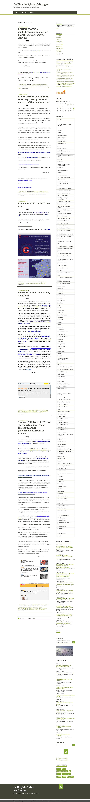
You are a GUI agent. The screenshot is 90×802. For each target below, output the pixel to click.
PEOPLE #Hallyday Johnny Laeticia (65, 367)
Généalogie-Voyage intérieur (64, 201)
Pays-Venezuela (61, 362)
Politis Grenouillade (37, 85)
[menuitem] (16, 12)
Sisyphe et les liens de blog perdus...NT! (65, 614)
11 (73, 107)
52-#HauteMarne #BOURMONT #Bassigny (64, 125)
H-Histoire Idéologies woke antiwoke (64, 207)
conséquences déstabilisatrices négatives (29, 354)
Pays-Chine (60, 307)
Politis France (30, 85)
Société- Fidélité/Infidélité (63, 424)
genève (64, 776)
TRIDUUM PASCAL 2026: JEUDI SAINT (64, 703)
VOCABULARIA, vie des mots (64, 501)
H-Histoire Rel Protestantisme (64, 213)
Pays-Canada (60, 303)
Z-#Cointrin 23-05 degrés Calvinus (65, 505)
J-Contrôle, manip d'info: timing (65, 241)
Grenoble (47, 229)
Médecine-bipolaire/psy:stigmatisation (64, 280)
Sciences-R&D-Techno (62, 414)
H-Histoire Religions (44, 604)
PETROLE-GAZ (61, 374)
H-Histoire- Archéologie (63, 223)
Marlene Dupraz (60, 590)
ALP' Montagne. (61, 132)
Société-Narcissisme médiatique (65, 449)
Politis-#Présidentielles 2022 (64, 402)
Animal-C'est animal (62, 135)
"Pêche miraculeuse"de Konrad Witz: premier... (64, 548)
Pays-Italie (60, 322)
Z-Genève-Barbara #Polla (63, 515)
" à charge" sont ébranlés (32, 157)
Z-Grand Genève (61, 531)
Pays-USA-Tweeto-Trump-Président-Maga (63, 359)
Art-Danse (60, 146)
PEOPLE (59, 364)
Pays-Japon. (60, 324)
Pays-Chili (60, 305)
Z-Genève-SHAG (61, 528)
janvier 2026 (59, 41)
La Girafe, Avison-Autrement (64, 76)
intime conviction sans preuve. (25, 180)
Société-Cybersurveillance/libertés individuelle (65, 435)
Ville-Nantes (60, 493)
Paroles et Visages (70, 81)
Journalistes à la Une (62, 263)
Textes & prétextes (67, 86)
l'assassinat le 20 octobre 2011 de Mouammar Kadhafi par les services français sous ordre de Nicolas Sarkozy (34, 349)
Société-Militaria (61, 446)
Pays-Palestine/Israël (62, 334)
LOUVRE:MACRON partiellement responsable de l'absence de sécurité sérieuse (33, 33)
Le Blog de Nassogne (66, 63)
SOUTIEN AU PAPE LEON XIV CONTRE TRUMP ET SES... (64, 665)
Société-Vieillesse (61, 458)
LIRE (59, 275)
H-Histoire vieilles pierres (63, 220)
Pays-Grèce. (60, 317)
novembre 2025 (59, 44)
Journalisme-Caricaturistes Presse (65, 248)
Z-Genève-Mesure (61, 520)
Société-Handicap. (62, 444)
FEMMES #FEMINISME (36, 604)
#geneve (58, 768)
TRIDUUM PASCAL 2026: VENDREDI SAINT (65, 695)
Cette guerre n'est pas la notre (63, 66)
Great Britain (59, 65)
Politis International (62, 388)
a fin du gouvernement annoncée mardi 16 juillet (38, 450)
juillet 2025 (58, 51)
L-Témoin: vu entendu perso (64, 272)
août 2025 (58, 50)
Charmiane (59, 606)
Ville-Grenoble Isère (62, 486)
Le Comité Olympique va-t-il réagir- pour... (65, 583)
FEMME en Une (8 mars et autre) (65, 193)
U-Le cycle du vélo (62, 470)
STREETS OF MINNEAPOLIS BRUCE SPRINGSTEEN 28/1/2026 (65, 566)
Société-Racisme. (61, 456)
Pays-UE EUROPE (61, 351)
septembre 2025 (59, 48)
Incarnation (66, 65)
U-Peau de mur (61, 476)
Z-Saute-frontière (61, 533)
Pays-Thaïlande (61, 348)
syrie (72, 776)
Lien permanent (21, 84)
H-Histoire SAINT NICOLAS (64, 218)
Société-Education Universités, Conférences (64, 438)
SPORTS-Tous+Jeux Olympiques (64, 463)
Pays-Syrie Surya (61, 344)
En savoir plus (64, 801)
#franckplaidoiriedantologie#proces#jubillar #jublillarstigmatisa (32, 194)
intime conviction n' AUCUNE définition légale (29, 164)
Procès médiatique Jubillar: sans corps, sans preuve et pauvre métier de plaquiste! (33, 99)
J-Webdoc (60, 243)
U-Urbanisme (61, 481)
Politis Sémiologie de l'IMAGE (64, 397)
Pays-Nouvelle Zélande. (63, 332)
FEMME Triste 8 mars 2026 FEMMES (63, 727)
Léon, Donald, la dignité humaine (63, 69)
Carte (58, 631)
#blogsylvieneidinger (62, 771)
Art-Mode (60, 159)
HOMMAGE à (60, 239)
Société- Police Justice (39, 282)
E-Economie (60, 186)
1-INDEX (59, 119)
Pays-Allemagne (61, 293)
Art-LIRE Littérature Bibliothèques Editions (65, 156)
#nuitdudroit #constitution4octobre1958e (36, 283)
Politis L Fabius (61, 391)
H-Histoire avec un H (36, 409)
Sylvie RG (58, 555)
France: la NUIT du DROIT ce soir (34, 205)
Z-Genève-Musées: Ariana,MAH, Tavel (65, 523)
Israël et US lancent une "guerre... (63, 734)
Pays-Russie (60, 339)
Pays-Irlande (60, 319)
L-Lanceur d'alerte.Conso (63, 265)
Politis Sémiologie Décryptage (36, 607)
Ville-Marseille (61, 491)
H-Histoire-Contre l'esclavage (64, 228)
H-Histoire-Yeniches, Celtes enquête (65, 234)
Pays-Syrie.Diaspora (62, 346)
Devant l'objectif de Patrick (66, 84)
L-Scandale (34, 191)
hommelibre (59, 622)
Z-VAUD (59, 536)
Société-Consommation (63, 432)
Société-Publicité (61, 453)
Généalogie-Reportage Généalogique (63, 198)
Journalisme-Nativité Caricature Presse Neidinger (65, 256)
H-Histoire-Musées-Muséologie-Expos (39, 84)
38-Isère (33, 282)
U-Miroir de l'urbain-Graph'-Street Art (65, 473)
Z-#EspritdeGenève (62, 508)
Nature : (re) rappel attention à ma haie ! (65, 75)
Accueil (17, 12)
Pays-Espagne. (61, 310)
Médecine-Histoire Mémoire (64, 283)
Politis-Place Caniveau (62, 404)
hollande (59, 776)
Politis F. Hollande (61, 379)
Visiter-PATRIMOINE (62, 498)
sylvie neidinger (60, 546)
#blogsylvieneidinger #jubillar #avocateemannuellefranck (36, 192)
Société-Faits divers (62, 441)
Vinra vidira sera (60, 81)
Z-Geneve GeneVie (62, 513)
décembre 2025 (59, 43)
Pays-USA (60, 356)
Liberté (58, 71)
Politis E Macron (61, 376)
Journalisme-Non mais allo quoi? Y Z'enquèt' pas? (65, 260)
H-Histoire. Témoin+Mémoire (64, 236)
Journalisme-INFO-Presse (63, 251)
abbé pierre (26, 609)
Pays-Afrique (60, 288)
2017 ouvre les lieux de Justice (40, 212)
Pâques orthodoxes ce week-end (65, 673)
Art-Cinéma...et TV (62, 143)
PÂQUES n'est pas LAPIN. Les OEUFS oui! (64, 680)
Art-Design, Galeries (62, 148)
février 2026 (59, 39)
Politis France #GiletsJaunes (64, 383)
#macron (59, 774)
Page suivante (31, 618)
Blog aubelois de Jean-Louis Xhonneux (64, 79)
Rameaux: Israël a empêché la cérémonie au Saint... (64, 711)
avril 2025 (28, 369)
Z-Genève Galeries (62, 510)
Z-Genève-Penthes (62, 526)
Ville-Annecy (60, 484)
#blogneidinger (42, 609)
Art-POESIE (60, 167)
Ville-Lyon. (60, 488)
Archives (24, 12)
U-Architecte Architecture (63, 468)
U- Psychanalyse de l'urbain (64, 466)
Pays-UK (59, 353)
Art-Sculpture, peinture (63, 170)
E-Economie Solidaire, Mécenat (64, 188)
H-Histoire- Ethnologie (63, 225)
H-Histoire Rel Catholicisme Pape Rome (65, 210)
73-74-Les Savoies (61, 128)
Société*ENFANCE (62, 416)
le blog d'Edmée (64, 74)
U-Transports (60, 479)
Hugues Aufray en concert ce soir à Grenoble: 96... (65, 719)
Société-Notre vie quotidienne (64, 451)
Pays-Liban (60, 327)
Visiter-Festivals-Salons (63, 496)
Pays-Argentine (61, 295)
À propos (31, 12)
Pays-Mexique (61, 329)
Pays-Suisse (60, 341)
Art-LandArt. (60, 153)
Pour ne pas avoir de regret (62, 78)
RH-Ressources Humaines (63, 406)
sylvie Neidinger (60, 564)
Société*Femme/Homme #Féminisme (25, 608)
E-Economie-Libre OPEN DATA (64, 190)
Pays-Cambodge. (61, 300)
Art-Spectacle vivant (62, 175)
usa (70, 771)
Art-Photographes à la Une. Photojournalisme (64, 165)
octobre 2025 (59, 46)
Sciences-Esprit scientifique (64, 411)
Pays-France (24, 85)
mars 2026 (58, 37)
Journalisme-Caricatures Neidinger (65, 246)
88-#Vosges (60, 130)
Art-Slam (60, 172)
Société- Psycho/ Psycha (63, 429)
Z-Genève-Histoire (62, 517)
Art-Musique (60, 161)
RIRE (59, 409)
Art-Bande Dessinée (62, 141)
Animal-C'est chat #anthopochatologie (62, 138)
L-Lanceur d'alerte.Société (63, 268)
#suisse (63, 768)
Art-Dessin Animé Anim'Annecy (64, 151)
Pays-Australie (61, 298)
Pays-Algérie (60, 290)
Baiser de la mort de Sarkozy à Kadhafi (34, 294)
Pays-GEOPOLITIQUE (38, 410)
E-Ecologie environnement (63, 183)
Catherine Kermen (61, 573)
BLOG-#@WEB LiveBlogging (64, 177)
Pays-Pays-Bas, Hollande (63, 336)
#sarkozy (42, 411)
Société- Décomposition (22, 411)
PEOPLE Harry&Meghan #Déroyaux (65, 369)
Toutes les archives (60, 54)
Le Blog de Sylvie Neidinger (31, 4)
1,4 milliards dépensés (36, 50)
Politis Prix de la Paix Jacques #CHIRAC (64, 394)
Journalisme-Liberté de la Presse (37, 606)
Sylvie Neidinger (61, 583)
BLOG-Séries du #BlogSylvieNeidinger (62, 180)
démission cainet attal (33, 609)
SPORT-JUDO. (60, 461)
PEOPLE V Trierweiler (62, 371)
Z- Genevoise (60, 503)
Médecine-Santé (61, 286)
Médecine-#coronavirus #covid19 (65, 277)
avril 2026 (58, 35)
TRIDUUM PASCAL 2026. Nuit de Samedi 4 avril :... (64, 688)
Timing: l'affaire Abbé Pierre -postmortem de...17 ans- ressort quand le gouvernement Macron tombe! (34, 428)
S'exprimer (58, 86)
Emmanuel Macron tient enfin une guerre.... (65, 599)
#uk (68, 776)
